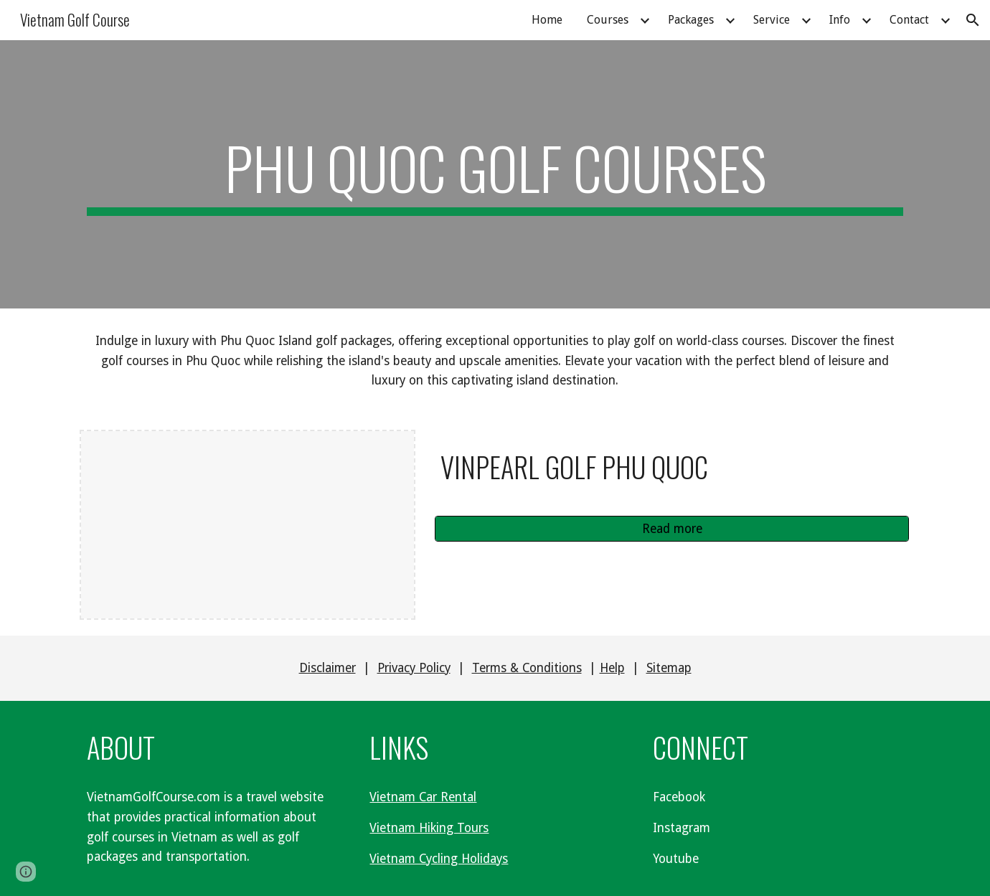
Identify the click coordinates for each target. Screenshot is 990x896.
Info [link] (839, 20)
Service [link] (771, 20)
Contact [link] (909, 20)
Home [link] (547, 20)
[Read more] (671, 529)
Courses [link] (607, 20)
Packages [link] (691, 20)
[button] (973, 20)
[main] (495, 174)
